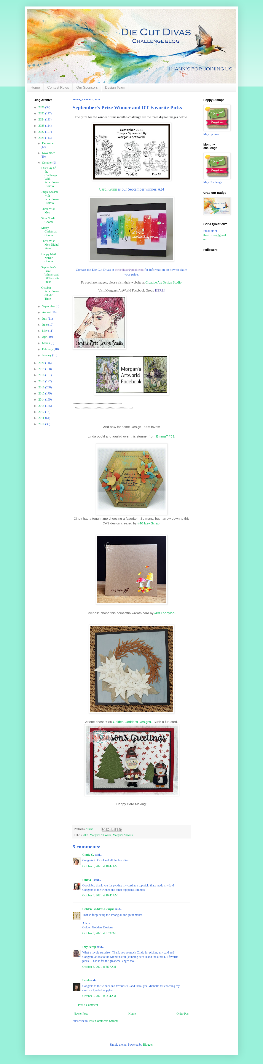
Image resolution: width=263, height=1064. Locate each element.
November (48, 153)
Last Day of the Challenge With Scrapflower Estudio (50, 177)
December (48, 143)
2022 (41, 131)
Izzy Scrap (89, 947)
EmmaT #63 (165, 436)
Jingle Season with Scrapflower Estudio (50, 197)
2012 (41, 411)
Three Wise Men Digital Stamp (50, 244)
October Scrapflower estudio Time (50, 293)
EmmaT (87, 879)
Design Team (115, 87)
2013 (41, 405)
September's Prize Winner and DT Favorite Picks (50, 275)
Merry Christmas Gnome (49, 231)
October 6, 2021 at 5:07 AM (99, 966)
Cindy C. (88, 854)
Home (35, 87)
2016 (41, 387)
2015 (41, 393)
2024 (41, 119)
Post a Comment (88, 1004)
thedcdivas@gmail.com (129, 269)
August (46, 312)
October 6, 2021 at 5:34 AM (99, 996)
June (45, 324)
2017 (41, 381)
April (45, 336)
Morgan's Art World (101, 834)
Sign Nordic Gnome (48, 220)
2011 (41, 418)
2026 (41, 107)
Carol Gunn (108, 189)
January (47, 355)
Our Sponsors (87, 87)
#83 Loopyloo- (164, 613)
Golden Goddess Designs (132, 722)
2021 (85, 834)
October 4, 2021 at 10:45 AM (100, 895)
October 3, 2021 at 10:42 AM (100, 866)
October (47, 162)
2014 (41, 399)
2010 (41, 424)
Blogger (148, 1044)
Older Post (183, 1013)
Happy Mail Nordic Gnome (48, 258)
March (46, 343)
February (48, 349)
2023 (41, 125)
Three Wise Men (48, 210)
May (45, 330)
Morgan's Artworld (123, 834)
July (45, 318)
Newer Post (81, 1013)
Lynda (86, 980)
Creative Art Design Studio (163, 282)
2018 (41, 375)
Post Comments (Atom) (103, 1020)
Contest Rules (58, 87)
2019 (41, 369)
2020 (41, 363)
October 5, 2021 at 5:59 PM (99, 933)
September (49, 306)
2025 (41, 113)
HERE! (160, 290)
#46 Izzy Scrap (148, 523)
